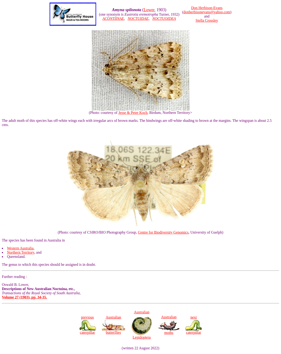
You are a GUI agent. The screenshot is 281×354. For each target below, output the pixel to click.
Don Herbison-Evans (207, 8)
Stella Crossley (207, 20)
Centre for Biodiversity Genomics (163, 232)
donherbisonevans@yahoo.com (206, 12)
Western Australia (20, 248)
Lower (149, 9)
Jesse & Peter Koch (132, 113)
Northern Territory (20, 252)
